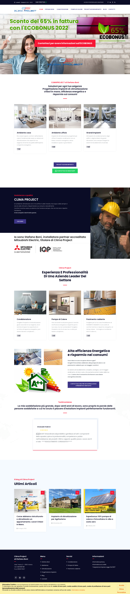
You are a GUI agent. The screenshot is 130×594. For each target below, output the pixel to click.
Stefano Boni (49, 9)
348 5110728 (40, 2)
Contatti (112, 9)
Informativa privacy (98, 562)
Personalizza (121, 592)
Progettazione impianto (65, 164)
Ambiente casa (24, 132)
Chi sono (20, 221)
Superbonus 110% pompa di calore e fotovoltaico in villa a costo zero (99, 519)
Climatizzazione (62, 9)
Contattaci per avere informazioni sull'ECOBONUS (65, 46)
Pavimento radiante (95, 319)
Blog (105, 9)
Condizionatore (24, 319)
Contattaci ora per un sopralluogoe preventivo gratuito (83, 385)
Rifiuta (121, 589)
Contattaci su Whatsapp (65, 171)
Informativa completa (78, 590)
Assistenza (45, 565)
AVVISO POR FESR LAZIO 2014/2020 (93, 2)
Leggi (19, 149)
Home (41, 9)
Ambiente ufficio (59, 132)
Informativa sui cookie (99, 564)
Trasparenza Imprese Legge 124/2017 (103, 567)
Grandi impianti (93, 132)
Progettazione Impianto (92, 9)
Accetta (121, 585)
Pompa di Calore (76, 9)
